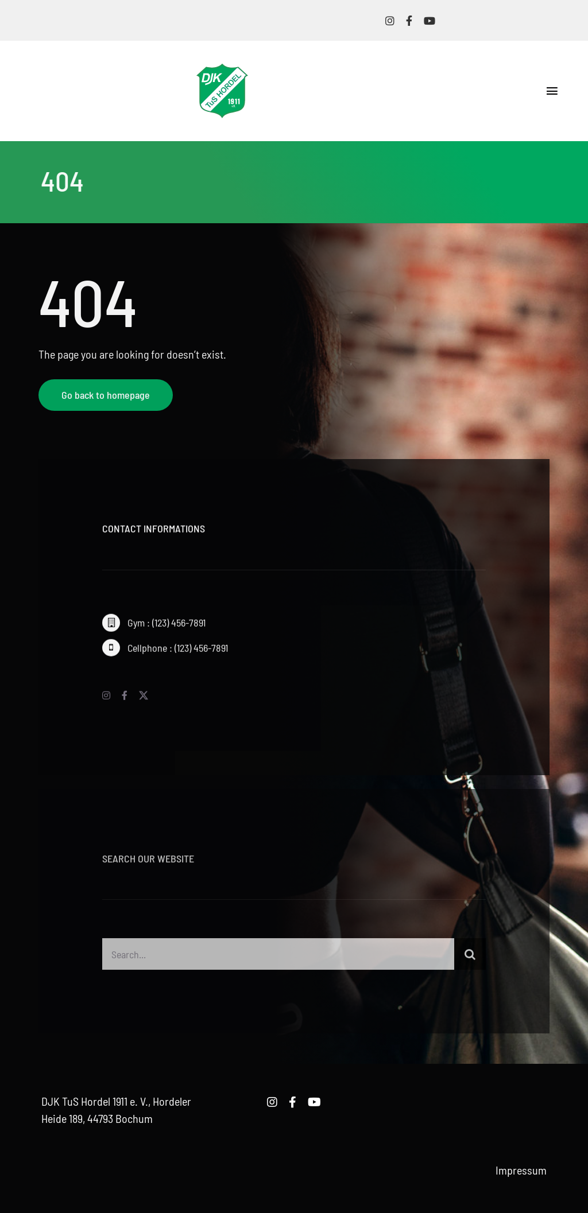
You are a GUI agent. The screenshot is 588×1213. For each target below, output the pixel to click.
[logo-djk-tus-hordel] (222, 69)
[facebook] (409, 20)
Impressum (521, 1170)
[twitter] (143, 698)
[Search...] (278, 958)
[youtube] (429, 20)
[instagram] (389, 20)
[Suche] (470, 958)
